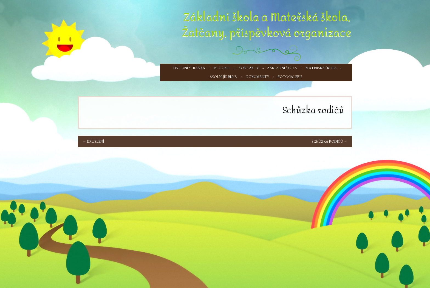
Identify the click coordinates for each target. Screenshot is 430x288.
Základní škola (282, 68)
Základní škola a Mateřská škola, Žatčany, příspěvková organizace (266, 25)
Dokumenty (257, 77)
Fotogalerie (290, 77)
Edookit (222, 68)
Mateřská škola (321, 68)
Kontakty (249, 68)
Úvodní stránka (189, 68)
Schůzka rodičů (329, 141)
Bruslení (93, 141)
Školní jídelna (223, 77)
